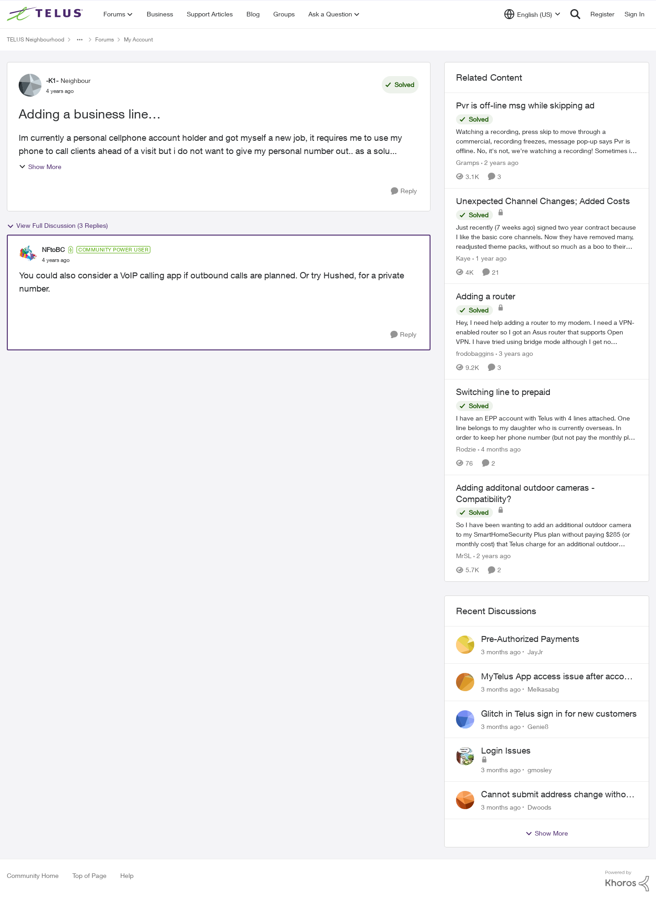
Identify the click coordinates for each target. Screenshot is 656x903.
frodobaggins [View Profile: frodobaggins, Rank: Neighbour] (475, 353)
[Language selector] (532, 14)
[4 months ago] (499, 449)
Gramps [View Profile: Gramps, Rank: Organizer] (467, 162)
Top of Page (89, 875)
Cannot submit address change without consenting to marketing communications (557, 794)
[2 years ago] (499, 162)
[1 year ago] (489, 257)
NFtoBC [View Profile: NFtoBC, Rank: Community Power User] (53, 249)
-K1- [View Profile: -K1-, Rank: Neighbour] (52, 80)
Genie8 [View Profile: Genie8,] (538, 726)
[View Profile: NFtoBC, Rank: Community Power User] (28, 255)
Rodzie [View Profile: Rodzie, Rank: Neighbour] (466, 449)
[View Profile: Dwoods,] (465, 800)
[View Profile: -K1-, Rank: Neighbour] (30, 85)
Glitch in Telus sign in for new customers (559, 713)
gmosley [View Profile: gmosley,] (540, 770)
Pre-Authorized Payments (530, 639)
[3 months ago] (501, 652)
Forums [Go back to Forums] (104, 39)
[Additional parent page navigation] (79, 39)
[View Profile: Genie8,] (465, 719)
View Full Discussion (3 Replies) (57, 225)
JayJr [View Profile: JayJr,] (535, 652)
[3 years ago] (514, 353)
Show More (40, 166)
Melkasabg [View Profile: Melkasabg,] (543, 689)
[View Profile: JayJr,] (465, 645)
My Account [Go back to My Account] (138, 39)
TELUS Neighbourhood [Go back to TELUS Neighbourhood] (35, 39)
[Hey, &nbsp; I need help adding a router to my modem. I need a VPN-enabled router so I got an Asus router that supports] (546, 332)
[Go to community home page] (46, 14)
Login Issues (506, 750)
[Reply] (404, 191)
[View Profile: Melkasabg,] (465, 682)
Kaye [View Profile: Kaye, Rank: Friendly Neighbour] (463, 258)
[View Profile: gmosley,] (465, 756)
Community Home (33, 875)
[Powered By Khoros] (627, 881)
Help (126, 875)
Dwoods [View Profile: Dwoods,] (539, 807)
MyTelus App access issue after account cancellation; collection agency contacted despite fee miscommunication (559, 676)
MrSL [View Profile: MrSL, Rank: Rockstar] (464, 555)
